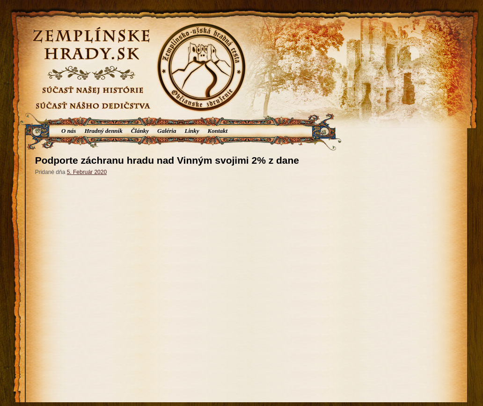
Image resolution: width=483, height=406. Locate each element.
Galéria (166, 130)
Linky (191, 130)
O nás (68, 130)
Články (140, 130)
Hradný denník (103, 130)
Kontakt (218, 130)
